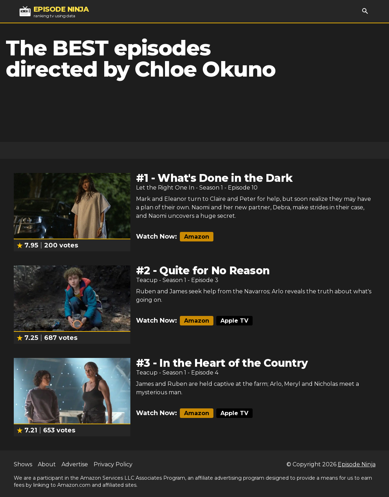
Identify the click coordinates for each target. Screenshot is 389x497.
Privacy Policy (113, 464)
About (47, 464)
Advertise (74, 464)
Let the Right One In (165, 187)
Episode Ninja (357, 464)
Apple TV (234, 320)
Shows (23, 464)
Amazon (196, 236)
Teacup (147, 280)
